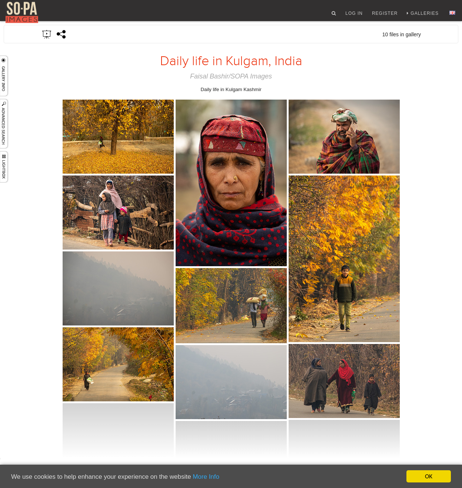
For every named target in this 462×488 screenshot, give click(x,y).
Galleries (425, 16)
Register (385, 16)
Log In (354, 16)
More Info (206, 476)
